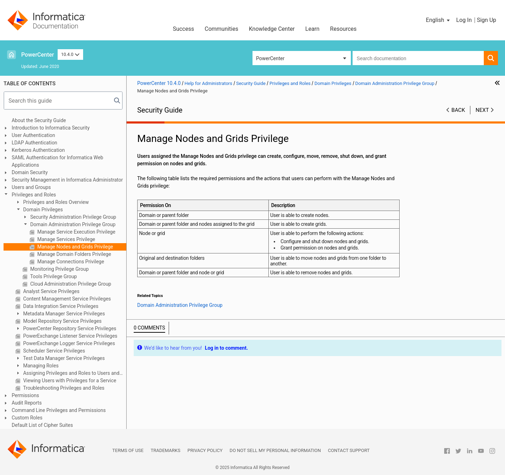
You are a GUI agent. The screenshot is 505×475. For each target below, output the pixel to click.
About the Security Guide (39, 120)
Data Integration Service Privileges (60, 306)
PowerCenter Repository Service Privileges (69, 328)
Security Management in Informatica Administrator (67, 180)
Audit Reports (27, 403)
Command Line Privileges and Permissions (59, 410)
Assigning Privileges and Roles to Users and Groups (67, 373)
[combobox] (418, 58)
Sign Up (486, 20)
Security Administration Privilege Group (72, 217)
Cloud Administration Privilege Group (70, 284)
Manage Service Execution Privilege (75, 232)
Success (183, 28)
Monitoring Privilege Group (59, 269)
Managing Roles (40, 365)
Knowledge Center (272, 28)
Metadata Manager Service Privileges (63, 313)
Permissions (25, 395)
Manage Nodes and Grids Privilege (74, 247)
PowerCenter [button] (270, 58)
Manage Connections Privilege (70, 261)
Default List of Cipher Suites (42, 425)
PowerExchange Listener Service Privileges (69, 336)
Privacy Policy (204, 450)
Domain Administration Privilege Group (72, 224)
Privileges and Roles (34, 195)
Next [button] (482, 110)
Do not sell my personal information (275, 450)
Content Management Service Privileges (66, 299)
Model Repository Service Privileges (61, 321)
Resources (343, 28)
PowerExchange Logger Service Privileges (68, 343)
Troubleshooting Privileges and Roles (63, 388)
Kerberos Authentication (38, 150)
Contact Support (349, 450)
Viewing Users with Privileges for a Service (69, 380)
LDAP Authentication (34, 142)
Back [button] (458, 110)
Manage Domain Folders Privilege (73, 254)
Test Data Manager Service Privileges (63, 358)
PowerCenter (37, 54)
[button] (438, 20)
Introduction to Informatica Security (50, 128)
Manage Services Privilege (65, 239)
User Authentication (33, 135)
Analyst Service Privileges (51, 291)
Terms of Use (128, 450)
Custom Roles (27, 417)
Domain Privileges (42, 209)
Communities (221, 28)
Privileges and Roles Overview (55, 202)
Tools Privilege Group (53, 276)
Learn (312, 28)
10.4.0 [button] (70, 54)
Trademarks (165, 450)
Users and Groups (31, 187)
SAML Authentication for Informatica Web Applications (57, 161)
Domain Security (30, 172)
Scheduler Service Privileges (53, 351)
